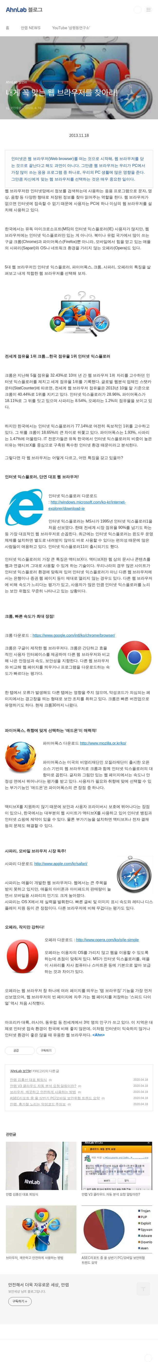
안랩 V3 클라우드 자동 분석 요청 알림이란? (43, 1086)
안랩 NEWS (30, 28)
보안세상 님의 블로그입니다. (27, 1291)
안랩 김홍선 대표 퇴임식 (28, 1080)
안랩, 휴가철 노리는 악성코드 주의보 (38, 1104)
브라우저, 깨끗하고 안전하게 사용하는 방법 (43, 1092)
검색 (137, 9)
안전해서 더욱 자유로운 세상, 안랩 (38, 1284)
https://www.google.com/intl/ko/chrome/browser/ (74, 635)
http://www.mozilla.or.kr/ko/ (103, 743)
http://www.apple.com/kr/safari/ (60, 864)
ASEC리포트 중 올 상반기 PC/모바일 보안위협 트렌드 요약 (55, 1098)
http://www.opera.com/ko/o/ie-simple (107, 940)
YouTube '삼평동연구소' (71, 28)
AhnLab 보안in (20, 1071)
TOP (148, 1358)
